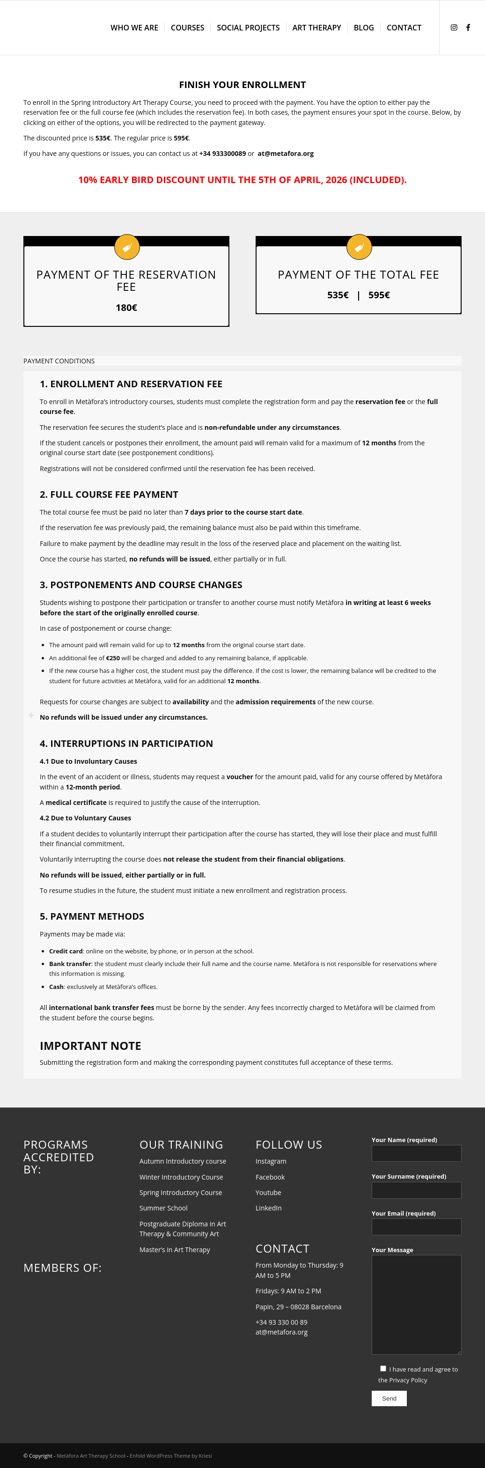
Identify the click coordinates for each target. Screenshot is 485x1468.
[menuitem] (134, 27)
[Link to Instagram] (454, 27)
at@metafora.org (286, 153)
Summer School (164, 1207)
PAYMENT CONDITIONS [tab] (59, 361)
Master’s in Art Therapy (175, 1249)
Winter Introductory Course (181, 1177)
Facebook (270, 1177)
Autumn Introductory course (183, 1161)
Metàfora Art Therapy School (91, 1455)
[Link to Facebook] (468, 27)
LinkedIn (269, 1207)
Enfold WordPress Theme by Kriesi (171, 1455)
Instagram (271, 1161)
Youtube (268, 1192)
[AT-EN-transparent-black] (80, 27)
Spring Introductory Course (181, 1192)
